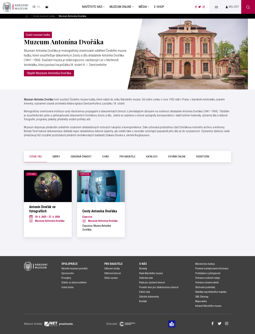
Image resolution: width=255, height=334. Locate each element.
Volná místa (67, 287)
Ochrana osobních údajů (207, 277)
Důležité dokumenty (149, 296)
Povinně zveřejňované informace (211, 268)
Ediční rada (144, 291)
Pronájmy (66, 277)
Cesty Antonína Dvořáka (99, 211)
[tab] (35, 156)
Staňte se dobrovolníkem (74, 282)
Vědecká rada (146, 277)
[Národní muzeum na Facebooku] (195, 7)
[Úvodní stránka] (15, 7)
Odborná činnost (112, 273)
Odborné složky (112, 268)
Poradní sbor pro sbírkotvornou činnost (158, 287)
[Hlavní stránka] (26, 16)
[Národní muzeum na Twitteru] (199, 7)
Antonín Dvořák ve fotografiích (42, 209)
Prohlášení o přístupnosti (207, 273)
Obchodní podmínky (205, 287)
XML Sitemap (201, 296)
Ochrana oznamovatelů (207, 282)
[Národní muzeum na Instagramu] (204, 7)
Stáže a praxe (111, 277)
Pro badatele (113, 263)
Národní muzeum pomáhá (74, 268)
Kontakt (143, 301)
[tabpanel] (127, 203)
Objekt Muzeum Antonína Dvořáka (49, 73)
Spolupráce (69, 263)
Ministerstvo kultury (205, 263)
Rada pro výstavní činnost (152, 282)
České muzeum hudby (44, 16)
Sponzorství (67, 273)
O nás (143, 263)
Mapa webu (201, 301)
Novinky (143, 268)
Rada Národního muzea (151, 273)
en (38, 6)
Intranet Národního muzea (208, 305)
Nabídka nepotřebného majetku (210, 291)
